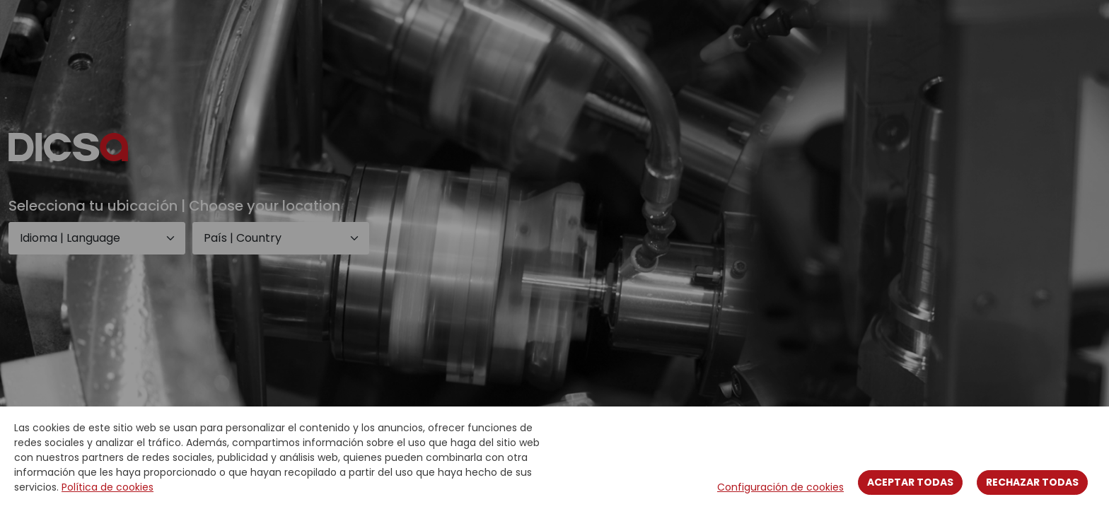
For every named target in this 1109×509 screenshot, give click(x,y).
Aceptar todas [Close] (910, 482)
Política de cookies (107, 487)
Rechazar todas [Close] (1032, 482)
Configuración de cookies (780, 487)
